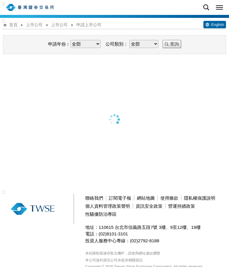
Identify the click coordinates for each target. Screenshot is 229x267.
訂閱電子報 (120, 198)
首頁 (13, 25)
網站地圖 (146, 198)
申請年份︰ (59, 43)
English (217, 24)
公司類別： (117, 43)
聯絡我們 (94, 198)
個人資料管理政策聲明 (107, 206)
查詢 (174, 43)
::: (3, 3)
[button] (219, 7)
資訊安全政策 (149, 206)
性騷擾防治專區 (101, 214)
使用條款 (169, 198)
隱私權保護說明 (199, 198)
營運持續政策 (181, 206)
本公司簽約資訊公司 (101, 260)
